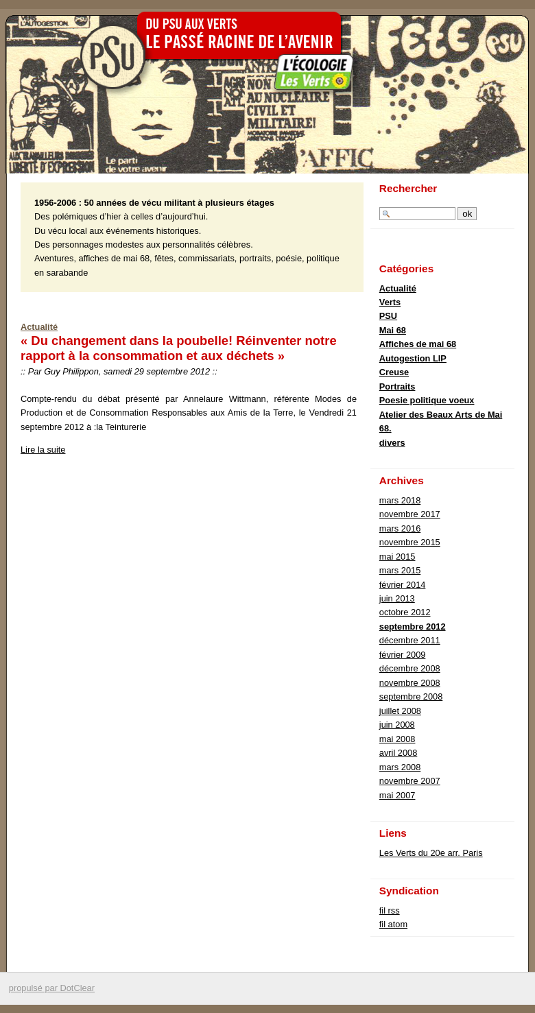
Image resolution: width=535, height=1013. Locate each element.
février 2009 (402, 654)
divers (392, 443)
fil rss (389, 910)
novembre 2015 (409, 542)
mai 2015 (397, 556)
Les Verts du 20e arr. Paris (431, 853)
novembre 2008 (409, 683)
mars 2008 (399, 767)
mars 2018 (399, 500)
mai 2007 (397, 795)
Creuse (394, 372)
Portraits (397, 386)
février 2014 (402, 585)
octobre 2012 (405, 612)
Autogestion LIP (413, 358)
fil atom (393, 924)
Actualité (39, 327)
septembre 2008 (410, 696)
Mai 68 (392, 330)
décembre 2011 (409, 640)
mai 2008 (397, 739)
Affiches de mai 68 (417, 344)
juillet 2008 (400, 711)
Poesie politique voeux (427, 400)
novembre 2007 (409, 781)
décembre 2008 (409, 668)
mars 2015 (399, 570)
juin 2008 (397, 724)
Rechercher (408, 188)
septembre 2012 (412, 626)
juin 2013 (397, 598)
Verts (390, 302)
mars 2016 (399, 528)
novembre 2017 (409, 514)
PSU (388, 316)
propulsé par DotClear (52, 988)
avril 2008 (398, 753)
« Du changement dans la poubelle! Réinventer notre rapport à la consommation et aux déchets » (179, 348)
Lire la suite (43, 449)
